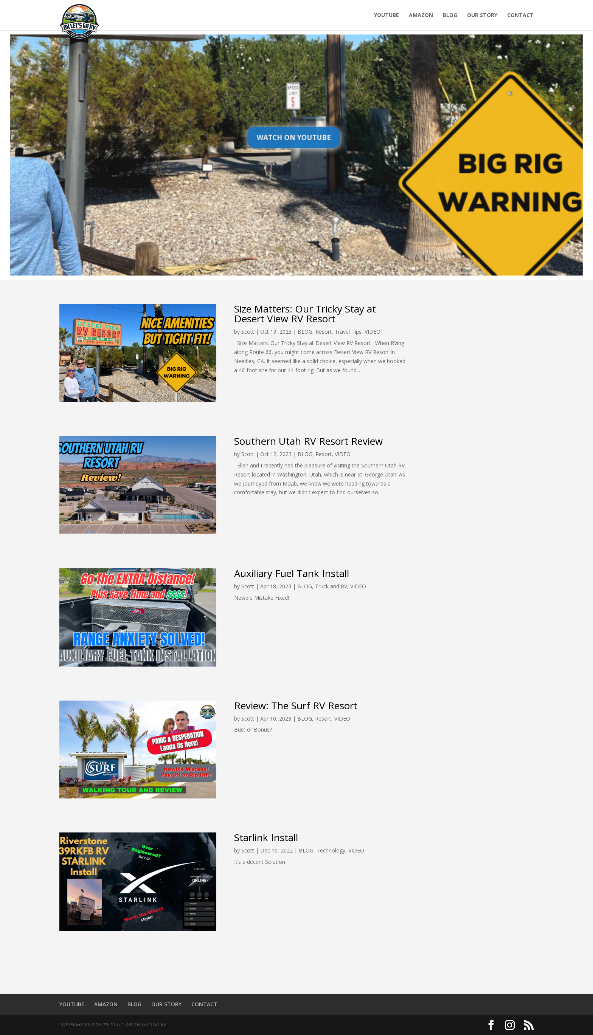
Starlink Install (266, 837)
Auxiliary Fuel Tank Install (291, 573)
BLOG (450, 15)
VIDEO (372, 331)
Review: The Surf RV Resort (295, 705)
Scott (247, 331)
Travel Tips (348, 331)
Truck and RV (331, 586)
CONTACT (520, 15)
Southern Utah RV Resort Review (308, 441)
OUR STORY (482, 15)
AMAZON (421, 15)
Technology (331, 850)
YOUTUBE (386, 15)
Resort (323, 331)
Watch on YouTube (294, 139)
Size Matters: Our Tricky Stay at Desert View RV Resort (305, 313)
